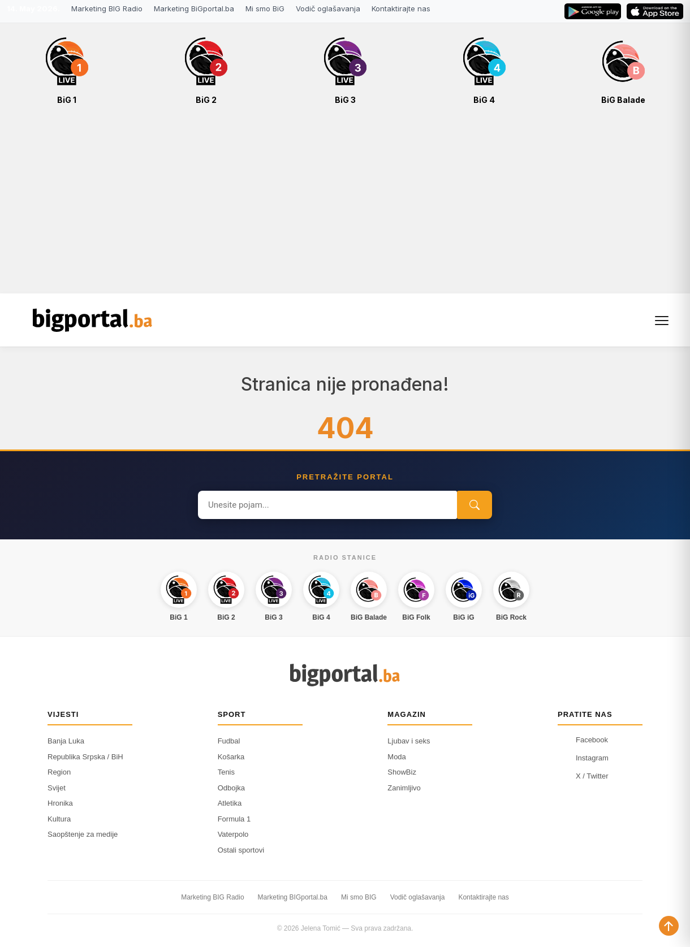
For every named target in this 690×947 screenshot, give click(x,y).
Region (59, 772)
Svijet (57, 788)
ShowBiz (401, 772)
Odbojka (231, 788)
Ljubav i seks (408, 741)
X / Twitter (583, 775)
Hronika (60, 803)
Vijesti (63, 714)
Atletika (230, 803)
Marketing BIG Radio (107, 8)
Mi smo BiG (264, 8)
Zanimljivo (404, 788)
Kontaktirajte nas (401, 8)
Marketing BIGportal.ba (292, 897)
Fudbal (229, 741)
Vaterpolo (233, 834)
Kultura (59, 819)
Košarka (231, 757)
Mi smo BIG (359, 897)
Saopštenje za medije (83, 834)
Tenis (226, 772)
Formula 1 (234, 819)
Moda (396, 757)
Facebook (583, 739)
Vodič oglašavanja (328, 8)
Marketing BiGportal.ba (194, 8)
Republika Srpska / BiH (85, 757)
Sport (232, 714)
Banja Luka (66, 741)
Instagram (583, 757)
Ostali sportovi (241, 850)
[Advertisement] (345, 205)
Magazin (406, 714)
